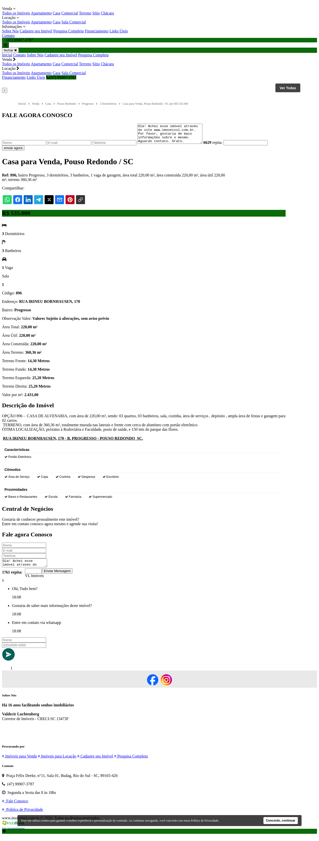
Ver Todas (288, 88)
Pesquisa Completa (68, 31)
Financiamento (96, 31)
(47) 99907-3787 (61, 77)
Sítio (96, 13)
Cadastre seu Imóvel (36, 31)
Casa (56, 13)
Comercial (69, 13)
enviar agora (13, 152)
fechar (10, 50)
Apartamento (41, 13)
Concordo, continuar (280, 820)
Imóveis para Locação (57, 761)
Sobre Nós (10, 31)
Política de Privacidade (205, 820)
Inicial (7, 55)
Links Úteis (118, 31)
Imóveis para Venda (19, 761)
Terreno (85, 13)
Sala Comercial (73, 22)
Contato (8, 35)
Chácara (107, 13)
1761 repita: (12, 577)
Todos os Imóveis (16, 13)
